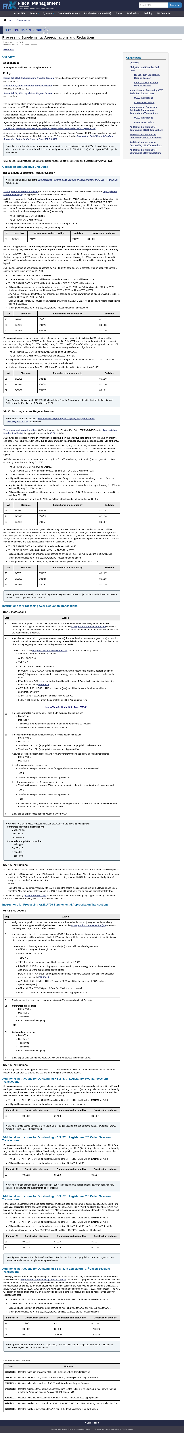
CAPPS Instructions (144, 102)
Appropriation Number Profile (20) (88, 626)
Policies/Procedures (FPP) (97, 13)
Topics (33, 13)
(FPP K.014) (50, 128)
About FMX (19, 13)
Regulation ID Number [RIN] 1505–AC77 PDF (43, 1279)
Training (148, 13)
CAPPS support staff (35, 895)
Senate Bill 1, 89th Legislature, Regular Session (28, 85)
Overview (134, 62)
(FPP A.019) (78, 180)
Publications (133, 13)
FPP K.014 (43, 684)
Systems (47, 13)
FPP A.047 (9, 49)
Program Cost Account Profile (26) (49, 650)
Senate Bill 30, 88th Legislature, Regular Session (28, 93)
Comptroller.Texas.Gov (61, 1429)
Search (175, 5)
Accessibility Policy (82, 1429)
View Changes (31, 45)
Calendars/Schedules (69, 13)
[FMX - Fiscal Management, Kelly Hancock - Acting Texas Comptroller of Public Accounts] (31, 5)
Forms (118, 13)
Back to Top (92, 1423)
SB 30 (52, 433)
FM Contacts (163, 13)
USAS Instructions (143, 98)
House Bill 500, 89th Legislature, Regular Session (29, 78)
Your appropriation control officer (21, 191)
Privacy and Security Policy (107, 1429)
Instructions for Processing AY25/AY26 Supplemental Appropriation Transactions (144, 110)
